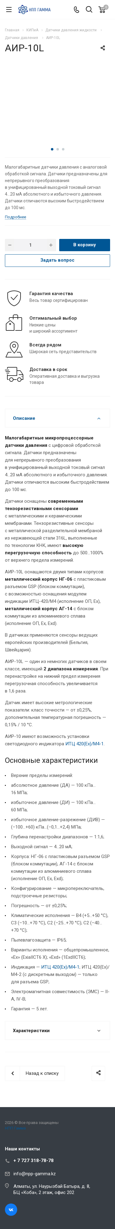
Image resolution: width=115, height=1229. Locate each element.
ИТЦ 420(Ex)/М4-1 (84, 744)
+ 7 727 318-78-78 (33, 1160)
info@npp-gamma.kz (34, 1173)
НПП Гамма (15, 1128)
